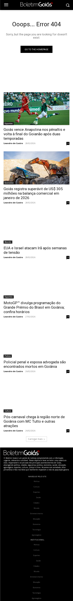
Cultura (8, 411)
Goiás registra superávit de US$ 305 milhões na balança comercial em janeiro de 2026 (33, 193)
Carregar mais (36, 439)
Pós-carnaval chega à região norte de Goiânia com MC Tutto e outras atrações (34, 421)
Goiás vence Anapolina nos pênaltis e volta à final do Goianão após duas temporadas (34, 134)
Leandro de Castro (13, 143)
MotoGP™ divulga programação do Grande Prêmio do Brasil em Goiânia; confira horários (34, 307)
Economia (9, 183)
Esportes (9, 123)
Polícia (8, 356)
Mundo (8, 242)
